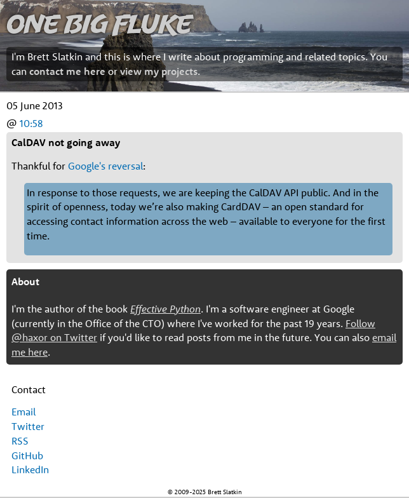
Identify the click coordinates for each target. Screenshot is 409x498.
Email (23, 411)
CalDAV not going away (65, 142)
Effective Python (165, 308)
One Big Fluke (99, 23)
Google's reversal (105, 165)
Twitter (27, 426)
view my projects (159, 71)
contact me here (67, 71)
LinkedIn (30, 469)
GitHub (27, 455)
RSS (20, 440)
